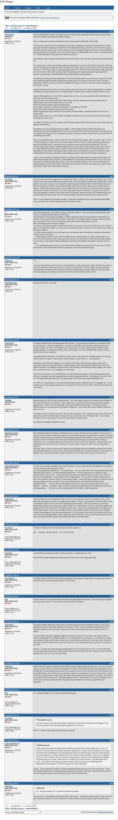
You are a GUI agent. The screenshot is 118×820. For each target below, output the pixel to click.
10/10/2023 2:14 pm (12, 340)
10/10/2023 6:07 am (12, 280)
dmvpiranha (9, 34)
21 (24, 28)
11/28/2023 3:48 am (12, 575)
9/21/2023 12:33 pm (12, 31)
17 (20, 28)
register (41, 12)
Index (7, 8)
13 (11, 28)
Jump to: (23, 812)
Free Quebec (10, 578)
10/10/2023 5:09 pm (12, 463)
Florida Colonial (11, 283)
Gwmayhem (9, 343)
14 (13, 28)
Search (17, 8)
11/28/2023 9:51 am (12, 621)
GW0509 (8, 400)
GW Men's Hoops (17, 26)
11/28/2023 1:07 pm (12, 715)
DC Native (8, 179)
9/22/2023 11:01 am (12, 209)
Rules (38, 8)
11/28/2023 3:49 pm (12, 783)
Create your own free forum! (50, 18)
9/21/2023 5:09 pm (11, 176)
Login (48, 8)
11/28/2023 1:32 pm (12, 740)
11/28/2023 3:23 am (12, 550)
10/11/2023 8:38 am (12, 496)
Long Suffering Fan (12, 466)
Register (28, 8)
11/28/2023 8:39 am (12, 596)
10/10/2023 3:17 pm (12, 430)
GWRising (9, 261)
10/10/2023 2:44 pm (12, 397)
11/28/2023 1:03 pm (12, 690)
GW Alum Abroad (11, 433)
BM (6, 599)
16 (18, 28)
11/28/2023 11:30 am (12, 663)
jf (5, 212)
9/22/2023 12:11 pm (12, 258)
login (34, 12)
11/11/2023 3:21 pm (12, 524)
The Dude (8, 528)
